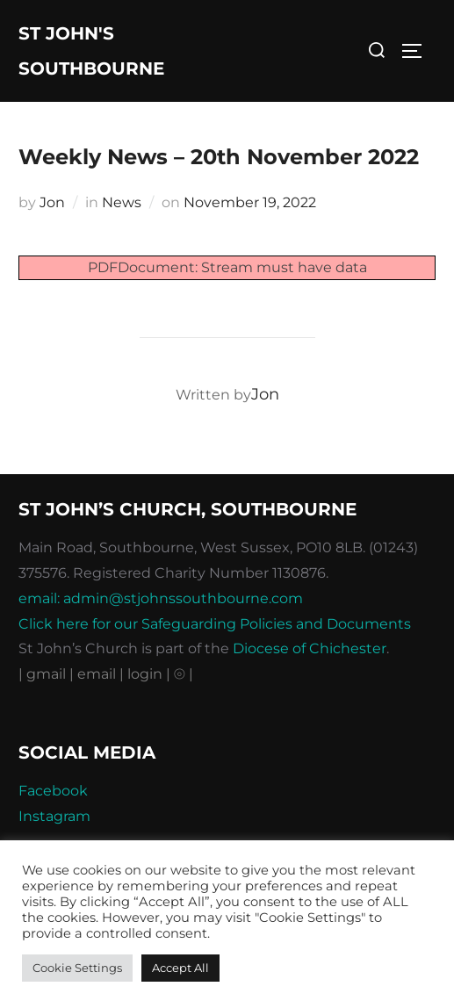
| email (94, 674)
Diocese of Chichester (309, 648)
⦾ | (183, 674)
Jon (52, 202)
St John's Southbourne (91, 51)
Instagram (54, 816)
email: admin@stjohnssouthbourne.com (160, 598)
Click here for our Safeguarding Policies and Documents (214, 624)
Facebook (53, 790)
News (121, 202)
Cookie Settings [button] (77, 968)
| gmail (43, 674)
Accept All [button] (180, 968)
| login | (144, 674)
